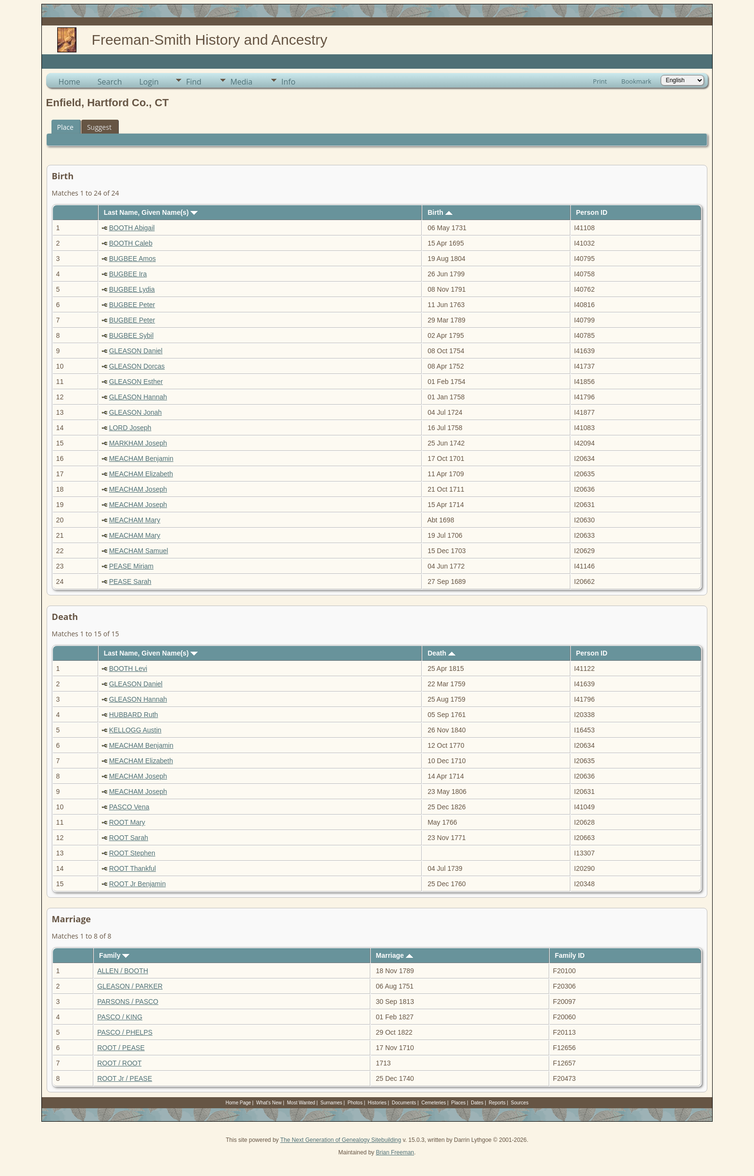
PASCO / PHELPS (124, 1032)
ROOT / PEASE (121, 1048)
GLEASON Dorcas (137, 366)
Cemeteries (433, 1102)
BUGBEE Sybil (131, 335)
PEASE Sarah (130, 581)
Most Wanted (301, 1102)
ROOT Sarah (128, 838)
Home (69, 81)
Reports (497, 1102)
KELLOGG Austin (135, 730)
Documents (404, 1102)
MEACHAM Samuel (138, 551)
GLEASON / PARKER (130, 986)
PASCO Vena (129, 807)
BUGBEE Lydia (132, 289)
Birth (439, 212)
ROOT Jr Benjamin (137, 884)
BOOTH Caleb (130, 243)
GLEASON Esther (136, 381)
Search (110, 81)
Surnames (331, 1102)
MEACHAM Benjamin (141, 458)
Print (600, 81)
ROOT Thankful (132, 868)
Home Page (238, 1102)
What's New (269, 1102)
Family (114, 955)
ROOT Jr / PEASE (124, 1078)
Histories (377, 1102)
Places (458, 1102)
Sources (519, 1102)
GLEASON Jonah (135, 412)
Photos (355, 1102)
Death (441, 653)
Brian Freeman (395, 1152)
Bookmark (636, 81)
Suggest (99, 127)
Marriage (394, 955)
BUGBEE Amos (132, 258)
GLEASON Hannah (138, 397)
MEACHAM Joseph (138, 489)
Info (288, 81)
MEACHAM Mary (135, 520)
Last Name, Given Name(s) (151, 212)
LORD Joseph (130, 428)
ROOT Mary (127, 822)
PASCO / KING (119, 1017)
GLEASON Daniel (136, 351)
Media (241, 81)
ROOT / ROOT (119, 1063)
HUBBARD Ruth (133, 714)
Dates (477, 1102)
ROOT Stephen (132, 853)
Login (149, 81)
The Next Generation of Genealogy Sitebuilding (341, 1140)
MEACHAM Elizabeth (141, 474)
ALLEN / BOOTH (122, 971)
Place (65, 127)
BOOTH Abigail (132, 228)
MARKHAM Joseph (138, 443)
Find (193, 81)
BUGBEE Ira (128, 274)
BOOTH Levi (128, 668)
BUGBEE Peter (132, 305)
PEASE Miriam (131, 566)
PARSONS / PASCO (127, 1001)
